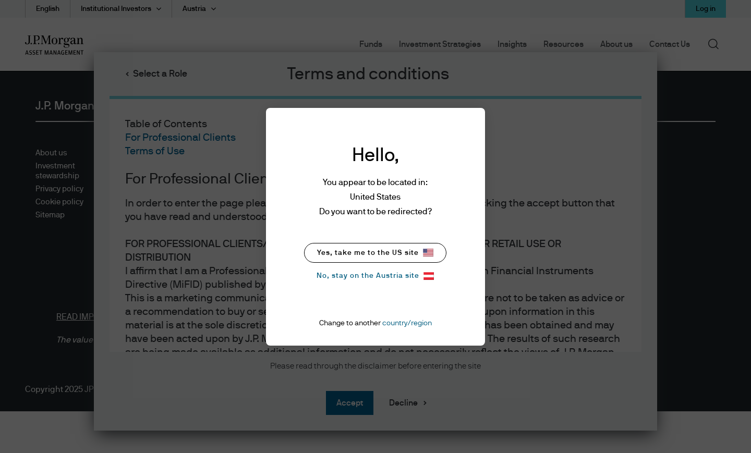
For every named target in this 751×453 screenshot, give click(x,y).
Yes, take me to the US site (375, 252)
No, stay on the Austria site (375, 276)
